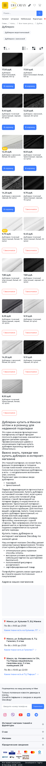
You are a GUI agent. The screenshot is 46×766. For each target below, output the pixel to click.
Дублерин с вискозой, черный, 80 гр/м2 (11, 197)
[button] (22, 630)
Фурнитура (37, 19)
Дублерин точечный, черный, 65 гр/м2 (32, 361)
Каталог (5, 19)
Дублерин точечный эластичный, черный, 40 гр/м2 (34, 280)
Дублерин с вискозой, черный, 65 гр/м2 (33, 115)
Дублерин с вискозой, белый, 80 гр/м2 (11, 361)
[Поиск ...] (19, 13)
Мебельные (26, 19)
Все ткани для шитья (28, 23)
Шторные (15, 19)
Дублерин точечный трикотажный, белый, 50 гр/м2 (34, 239)
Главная (5, 23)
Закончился (31, 209)
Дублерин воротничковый (17, 32)
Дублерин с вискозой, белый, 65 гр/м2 (11, 156)
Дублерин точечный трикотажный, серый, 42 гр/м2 (11, 321)
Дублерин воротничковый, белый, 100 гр (33, 75)
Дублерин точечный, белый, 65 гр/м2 (32, 320)
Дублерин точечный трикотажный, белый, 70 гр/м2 (12, 239)
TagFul (39, 763)
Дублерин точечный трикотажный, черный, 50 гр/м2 (11, 116)
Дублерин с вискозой (15, 39)
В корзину (8, 86)
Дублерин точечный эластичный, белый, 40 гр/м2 (11, 280)
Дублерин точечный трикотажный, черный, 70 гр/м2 (33, 198)
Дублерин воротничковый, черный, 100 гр (9, 75)
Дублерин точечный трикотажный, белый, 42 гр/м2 (11, 401)
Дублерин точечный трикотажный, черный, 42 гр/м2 (33, 157)
